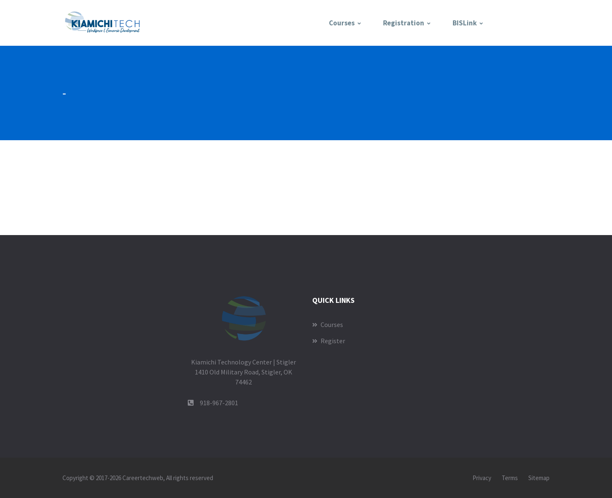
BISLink (465, 22)
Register (328, 341)
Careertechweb (142, 478)
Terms (510, 478)
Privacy (482, 478)
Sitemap (539, 478)
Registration (403, 22)
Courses (342, 22)
